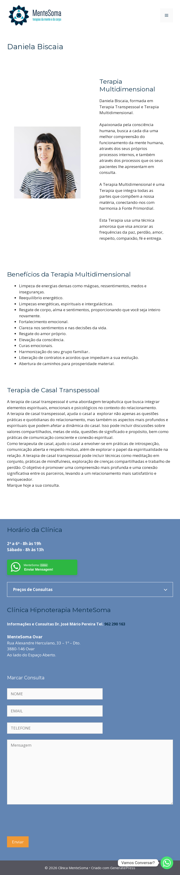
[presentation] (42, 821)
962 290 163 (114, 624)
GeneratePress (122, 867)
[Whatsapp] (167, 862)
